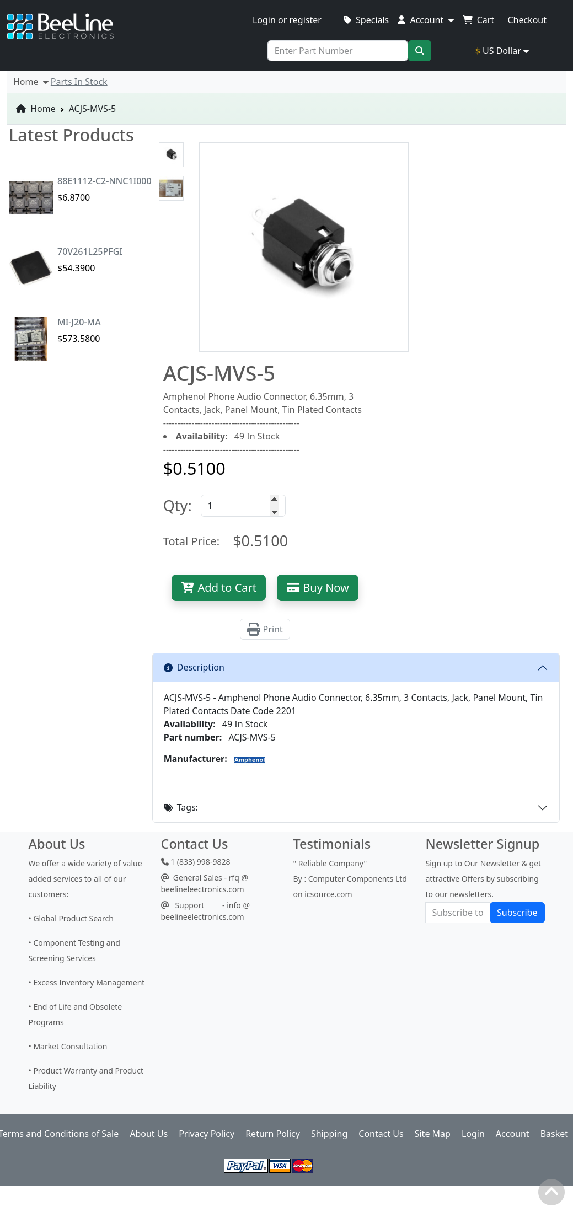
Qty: (177, 505)
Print (264, 629)
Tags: (181, 807)
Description (194, 667)
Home (36, 109)
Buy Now (317, 587)
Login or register (287, 20)
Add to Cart (218, 587)
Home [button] (31, 82)
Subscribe (517, 913)
